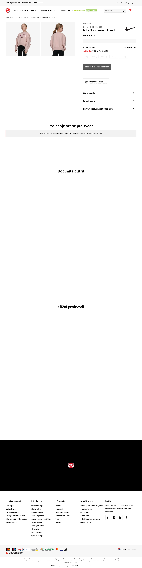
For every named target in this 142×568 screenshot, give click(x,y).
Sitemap (58, 522)
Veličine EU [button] (87, 51)
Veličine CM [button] (103, 51)
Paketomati (84, 516)
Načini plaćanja (11, 509)
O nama (58, 506)
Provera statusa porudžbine (41, 519)
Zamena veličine (36, 522)
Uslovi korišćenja (37, 506)
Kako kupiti (10, 506)
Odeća (26, 17)
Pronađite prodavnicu (63, 516)
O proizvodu (108, 92)
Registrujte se (131, 3)
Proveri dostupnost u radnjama (108, 108)
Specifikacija (108, 100)
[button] (115, 11)
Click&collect (85, 512)
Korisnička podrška (37, 516)
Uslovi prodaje (36, 509)
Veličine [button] (95, 51)
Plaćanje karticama (12, 512)
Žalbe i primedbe (36, 532)
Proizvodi (19, 17)
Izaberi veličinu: (89, 47)
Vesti (57, 519)
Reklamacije (35, 529)
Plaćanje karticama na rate (15, 516)
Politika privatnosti (37, 512)
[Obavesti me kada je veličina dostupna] (86, 56)
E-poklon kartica (86, 509)
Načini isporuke (11, 522)
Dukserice (33, 17)
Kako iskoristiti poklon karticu (16, 519)
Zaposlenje (59, 509)
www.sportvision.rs (61, 566)
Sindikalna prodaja (62, 512)
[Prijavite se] (129, 10)
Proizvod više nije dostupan (97, 67)
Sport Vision (10, 17)
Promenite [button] (132, 549)
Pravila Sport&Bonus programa (91, 506)
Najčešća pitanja (37, 536)
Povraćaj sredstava (37, 526)
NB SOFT (75, 566)
